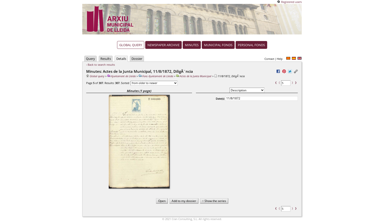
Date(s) (220, 98)
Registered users (291, 2)
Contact (269, 59)
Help (280, 59)
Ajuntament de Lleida (121, 76)
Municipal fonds (218, 45)
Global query (130, 45)
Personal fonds (251, 45)
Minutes (192, 45)
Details (121, 58)
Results (105, 58)
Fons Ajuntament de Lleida (156, 76)
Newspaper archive (163, 45)
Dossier (137, 58)
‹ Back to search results (100, 64)
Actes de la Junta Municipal (193, 76)
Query (90, 58)
